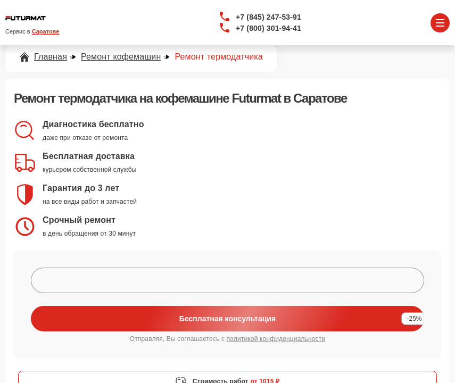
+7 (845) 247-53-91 (268, 17)
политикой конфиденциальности (276, 339)
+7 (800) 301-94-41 (268, 28)
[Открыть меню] (440, 22)
